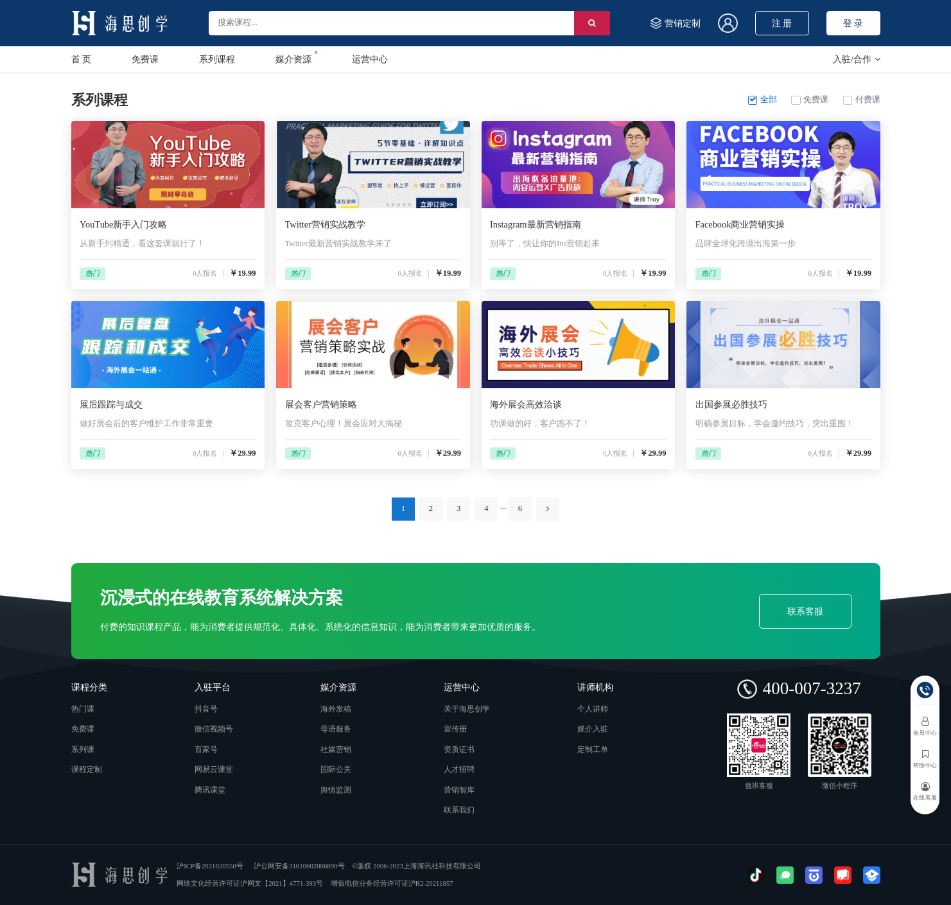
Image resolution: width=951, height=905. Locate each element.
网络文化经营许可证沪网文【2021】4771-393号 (250, 883)
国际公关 (335, 770)
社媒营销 (335, 750)
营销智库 (459, 790)
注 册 (782, 23)
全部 (762, 100)
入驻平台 (213, 687)
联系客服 (805, 611)
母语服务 (335, 729)
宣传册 (455, 729)
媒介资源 (293, 57)
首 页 (81, 59)
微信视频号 (214, 729)
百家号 (206, 750)
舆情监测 (335, 790)
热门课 (82, 709)
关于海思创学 (467, 709)
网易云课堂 (214, 770)
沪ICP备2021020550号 (210, 866)
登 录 (853, 23)
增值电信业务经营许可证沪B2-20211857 (392, 883)
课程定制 (86, 770)
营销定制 (675, 22)
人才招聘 (459, 770)
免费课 (145, 59)
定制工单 (592, 750)
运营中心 (370, 59)
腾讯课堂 (210, 790)
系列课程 (217, 59)
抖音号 (206, 709)
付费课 (861, 100)
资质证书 (459, 750)
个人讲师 (592, 709)
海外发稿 (335, 709)
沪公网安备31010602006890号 (299, 866)
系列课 (82, 750)
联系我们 (459, 810)
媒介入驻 (592, 729)
